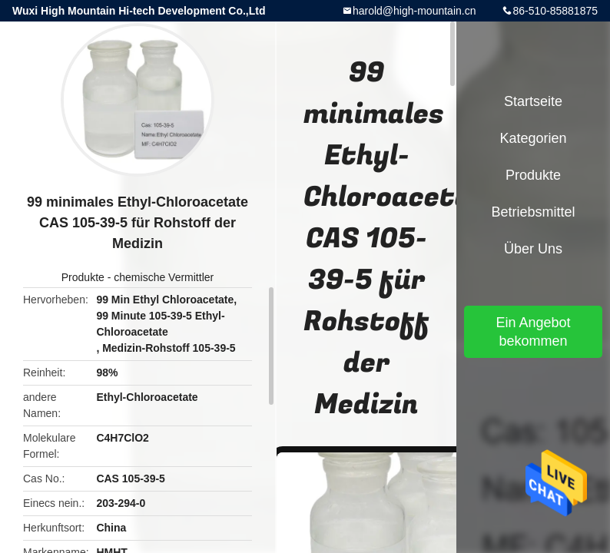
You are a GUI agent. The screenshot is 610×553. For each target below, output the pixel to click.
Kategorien (532, 138)
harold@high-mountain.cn (414, 11)
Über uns (533, 249)
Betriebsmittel (533, 212)
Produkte (82, 277)
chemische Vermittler (164, 277)
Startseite (533, 101)
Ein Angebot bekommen (533, 332)
